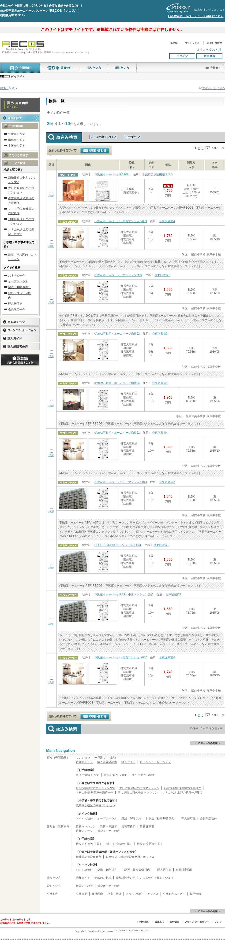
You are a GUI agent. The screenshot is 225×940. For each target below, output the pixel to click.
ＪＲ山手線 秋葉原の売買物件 (94, 792)
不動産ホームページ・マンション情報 (118, 275)
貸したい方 (54, 886)
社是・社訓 (114, 894)
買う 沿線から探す (115, 775)
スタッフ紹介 (134, 894)
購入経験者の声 (107, 762)
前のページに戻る (213, 88)
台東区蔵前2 (167, 482)
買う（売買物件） (58, 757)
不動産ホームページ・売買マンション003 (120, 221)
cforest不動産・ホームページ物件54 (117, 383)
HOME (4, 88)
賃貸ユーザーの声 (108, 831)
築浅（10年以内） (132, 818)
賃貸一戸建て (108, 826)
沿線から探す (16, 139)
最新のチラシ (84, 762)
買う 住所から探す (87, 775)
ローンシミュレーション (155, 762)
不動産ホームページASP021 (112, 174)
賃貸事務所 (128, 826)
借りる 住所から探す (89, 843)
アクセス (152, 894)
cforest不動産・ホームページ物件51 (117, 432)
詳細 (51, 195)
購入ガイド (128, 762)
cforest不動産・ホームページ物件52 (117, 333)
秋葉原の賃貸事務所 (88, 857)
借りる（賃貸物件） (59, 826)
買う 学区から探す (142, 775)
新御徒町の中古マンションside (95, 788)
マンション (83, 757)
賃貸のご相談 (84, 886)
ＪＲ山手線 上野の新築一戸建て (182, 792)
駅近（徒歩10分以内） (163, 818)
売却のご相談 (102, 877)
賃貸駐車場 (147, 826)
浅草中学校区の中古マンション (95, 805)
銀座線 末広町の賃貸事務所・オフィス (130, 857)
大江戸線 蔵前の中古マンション (139, 788)
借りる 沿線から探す (119, 843)
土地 (113, 757)
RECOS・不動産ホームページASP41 (117, 545)
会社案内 (52, 894)
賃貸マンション (86, 826)
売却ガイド (83, 877)
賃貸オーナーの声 (108, 886)
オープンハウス (107, 818)
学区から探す (16, 145)
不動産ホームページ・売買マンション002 (120, 657)
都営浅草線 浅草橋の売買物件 (182, 788)
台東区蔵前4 (167, 221)
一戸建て (100, 757)
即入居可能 (188, 818)
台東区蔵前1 (160, 383)
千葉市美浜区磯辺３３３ (157, 174)
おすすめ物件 (84, 818)
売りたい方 (54, 877)
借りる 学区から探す (150, 843)
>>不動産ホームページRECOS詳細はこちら (196, 16)
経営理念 (97, 894)
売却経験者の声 (125, 877)
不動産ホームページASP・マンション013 (120, 482)
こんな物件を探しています (157, 877)
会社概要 (81, 894)
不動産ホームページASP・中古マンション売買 (124, 594)
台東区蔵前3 (162, 275)
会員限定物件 (208, 818)
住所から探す (16, 134)
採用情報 (195, 894)
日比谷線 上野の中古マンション (138, 792)
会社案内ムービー (174, 894)
